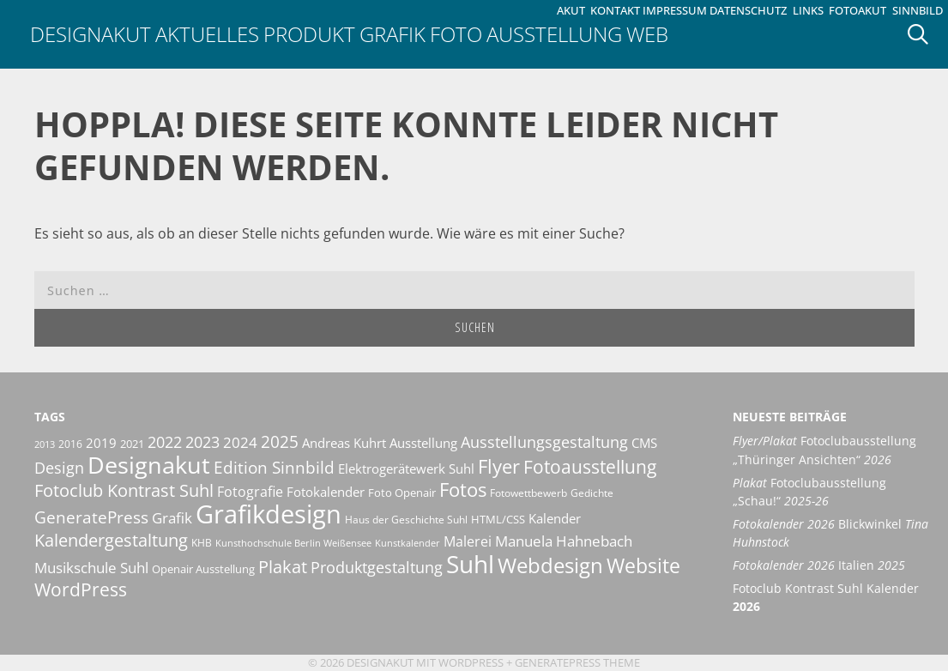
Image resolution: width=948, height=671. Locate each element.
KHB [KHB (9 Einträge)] (201, 542)
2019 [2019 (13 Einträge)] (101, 442)
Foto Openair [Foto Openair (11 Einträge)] (402, 492)
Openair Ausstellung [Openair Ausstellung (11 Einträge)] (203, 569)
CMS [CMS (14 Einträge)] (644, 442)
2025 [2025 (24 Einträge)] (280, 441)
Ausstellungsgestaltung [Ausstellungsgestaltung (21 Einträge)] (544, 442)
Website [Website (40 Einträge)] (643, 565)
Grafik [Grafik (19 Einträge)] (172, 517)
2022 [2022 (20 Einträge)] (165, 442)
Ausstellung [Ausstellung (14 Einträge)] (423, 442)
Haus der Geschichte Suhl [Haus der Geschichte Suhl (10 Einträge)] (406, 519)
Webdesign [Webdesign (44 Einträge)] (550, 565)
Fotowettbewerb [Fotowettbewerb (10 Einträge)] (528, 493)
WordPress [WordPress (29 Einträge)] (80, 589)
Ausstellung (554, 34)
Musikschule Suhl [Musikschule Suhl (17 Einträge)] (91, 567)
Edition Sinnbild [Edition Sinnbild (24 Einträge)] (274, 467)
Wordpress (471, 662)
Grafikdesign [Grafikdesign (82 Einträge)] (268, 514)
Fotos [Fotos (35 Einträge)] (462, 489)
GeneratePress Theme (577, 662)
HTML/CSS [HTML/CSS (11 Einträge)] (498, 519)
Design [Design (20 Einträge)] (59, 467)
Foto (456, 34)
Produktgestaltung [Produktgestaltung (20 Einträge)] (377, 567)
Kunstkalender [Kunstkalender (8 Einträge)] (407, 543)
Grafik (392, 34)
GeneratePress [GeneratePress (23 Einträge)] (91, 517)
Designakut (90, 34)
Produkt (309, 34)
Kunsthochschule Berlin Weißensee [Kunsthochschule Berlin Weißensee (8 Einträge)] (293, 543)
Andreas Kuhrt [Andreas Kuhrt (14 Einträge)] (344, 442)
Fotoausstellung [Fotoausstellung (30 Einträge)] (589, 467)
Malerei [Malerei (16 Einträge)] (468, 541)
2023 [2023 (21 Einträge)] (202, 442)
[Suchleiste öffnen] (924, 34)
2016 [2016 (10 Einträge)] (70, 444)
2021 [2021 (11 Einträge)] (132, 443)
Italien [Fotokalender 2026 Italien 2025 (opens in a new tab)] (819, 565)
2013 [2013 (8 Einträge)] (44, 444)
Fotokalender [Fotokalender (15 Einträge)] (326, 491)
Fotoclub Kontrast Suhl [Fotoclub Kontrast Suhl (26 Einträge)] (124, 490)
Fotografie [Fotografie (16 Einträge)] (250, 491)
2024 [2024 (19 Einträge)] (240, 442)
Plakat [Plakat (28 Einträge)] (282, 566)
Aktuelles (207, 34)
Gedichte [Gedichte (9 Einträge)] (592, 493)
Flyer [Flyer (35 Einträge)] (499, 466)
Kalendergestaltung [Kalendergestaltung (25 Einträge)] (111, 540)
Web (647, 34)
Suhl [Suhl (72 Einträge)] (470, 563)
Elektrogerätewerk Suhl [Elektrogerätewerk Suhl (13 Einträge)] (406, 468)
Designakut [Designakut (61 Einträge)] (149, 465)
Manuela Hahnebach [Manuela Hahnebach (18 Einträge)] (563, 541)
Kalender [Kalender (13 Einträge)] (554, 518)
